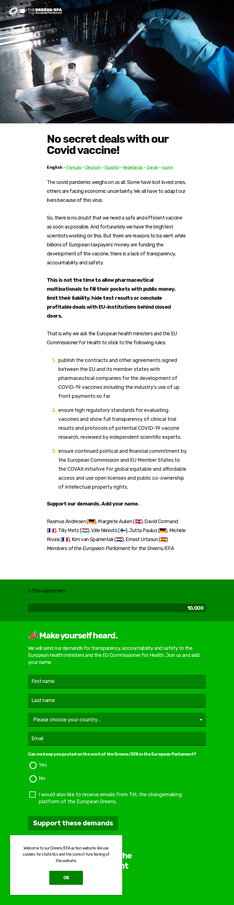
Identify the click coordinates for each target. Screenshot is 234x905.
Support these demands (73, 823)
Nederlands (133, 167)
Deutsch (93, 167)
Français (73, 167)
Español (112, 167)
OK (66, 877)
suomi (167, 167)
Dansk (152, 167)
